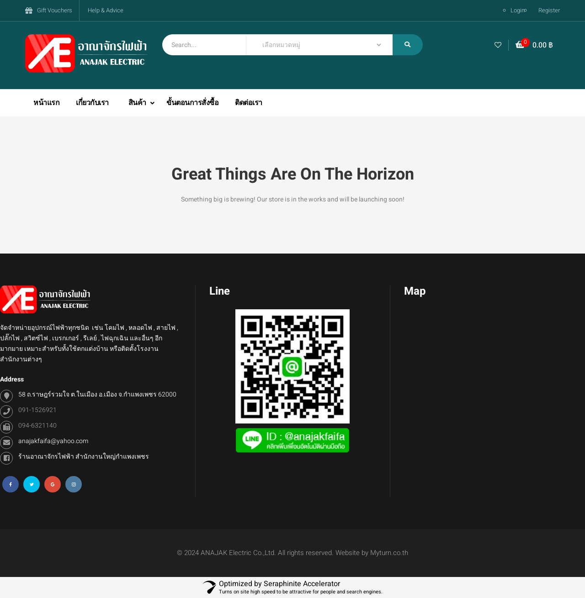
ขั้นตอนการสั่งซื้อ (192, 102)
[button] (534, 45)
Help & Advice (105, 10)
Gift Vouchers (54, 10)
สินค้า (138, 102)
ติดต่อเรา (248, 102)
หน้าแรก (46, 102)
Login (518, 10)
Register (549, 10)
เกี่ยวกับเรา (92, 102)
